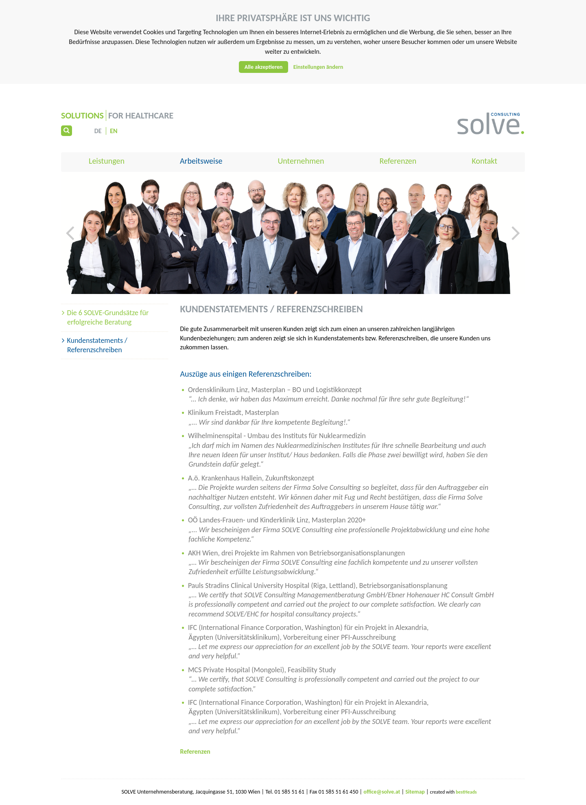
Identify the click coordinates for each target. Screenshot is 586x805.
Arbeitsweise (201, 161)
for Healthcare (117, 115)
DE (98, 131)
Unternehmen (301, 161)
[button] (70, 257)
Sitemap (415, 791)
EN (113, 131)
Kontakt (484, 161)
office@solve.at (381, 791)
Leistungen (107, 161)
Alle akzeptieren (264, 67)
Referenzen (397, 161)
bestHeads (466, 792)
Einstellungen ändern (318, 67)
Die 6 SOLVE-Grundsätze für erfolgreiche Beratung (108, 317)
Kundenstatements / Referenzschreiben (97, 345)
